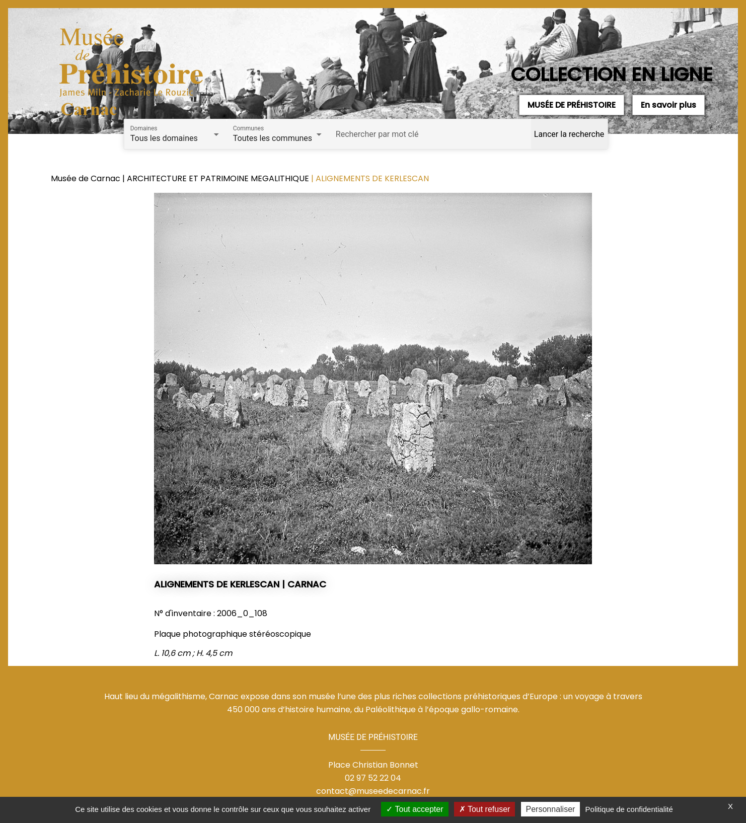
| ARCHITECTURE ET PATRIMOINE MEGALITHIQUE (216, 178)
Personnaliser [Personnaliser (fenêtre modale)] (550, 809)
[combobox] (175, 138)
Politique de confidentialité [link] (629, 809)
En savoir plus (668, 105)
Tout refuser (484, 809)
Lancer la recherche (569, 134)
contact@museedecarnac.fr (373, 791)
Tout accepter (414, 809)
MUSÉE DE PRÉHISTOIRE (572, 105)
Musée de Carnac (86, 178)
